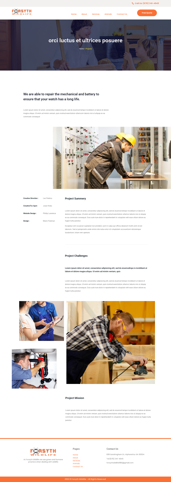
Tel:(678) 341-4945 (115, 458)
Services (96, 14)
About (84, 14)
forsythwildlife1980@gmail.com (120, 462)
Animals (108, 14)
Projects (89, 49)
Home (73, 14)
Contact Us (122, 14)
